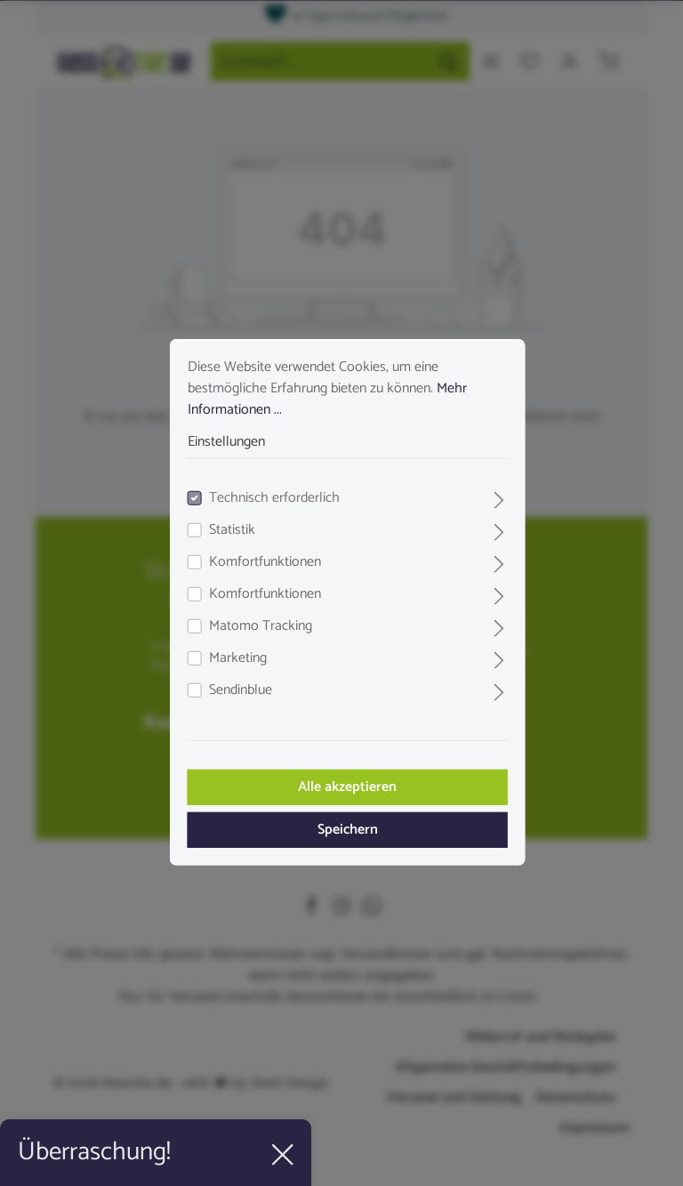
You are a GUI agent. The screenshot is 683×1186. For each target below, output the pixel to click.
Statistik (226, 521)
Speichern (341, 821)
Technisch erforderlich (268, 489)
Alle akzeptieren (342, 778)
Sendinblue (234, 681)
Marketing (232, 649)
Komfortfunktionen (259, 553)
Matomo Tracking (254, 617)
